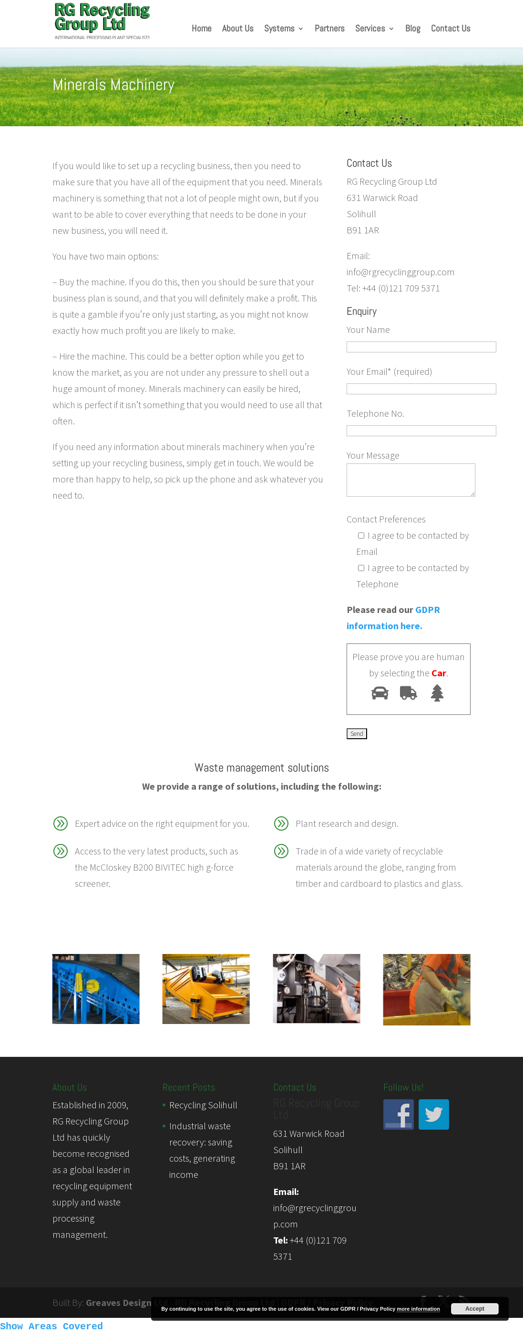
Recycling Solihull (203, 1105)
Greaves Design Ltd (127, 1302)
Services (370, 29)
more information (418, 1309)
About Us (238, 29)
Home (202, 29)
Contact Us (451, 29)
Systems (279, 29)
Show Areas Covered (51, 1326)
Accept (474, 1308)
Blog (412, 29)
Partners (330, 29)
